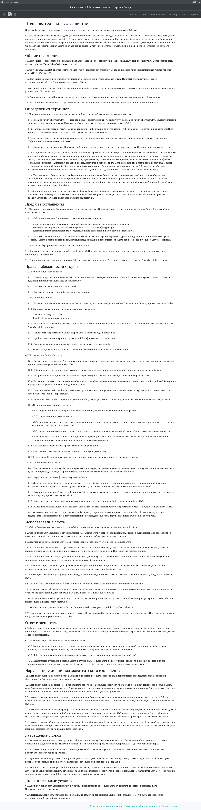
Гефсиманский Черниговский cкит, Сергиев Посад (100, 7)
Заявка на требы (138, 14)
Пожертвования (170, 806)
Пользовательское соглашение (107, 806)
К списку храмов (10, 2)
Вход (196, 2)
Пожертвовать (157, 14)
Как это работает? (177, 14)
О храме (193, 14)
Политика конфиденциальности (142, 806)
